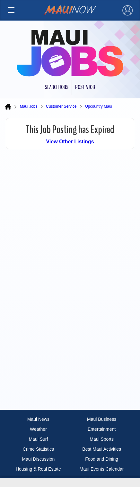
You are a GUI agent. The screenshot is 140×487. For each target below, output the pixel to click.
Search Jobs (56, 87)
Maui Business (101, 419)
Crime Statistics (38, 449)
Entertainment (102, 429)
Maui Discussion (38, 459)
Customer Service (61, 106)
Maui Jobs (29, 106)
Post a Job (85, 87)
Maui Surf (38, 439)
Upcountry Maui (98, 106)
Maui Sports (102, 439)
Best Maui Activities (101, 449)
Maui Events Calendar (102, 469)
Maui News (38, 419)
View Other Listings (70, 141)
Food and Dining (101, 459)
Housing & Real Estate (38, 469)
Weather (38, 429)
